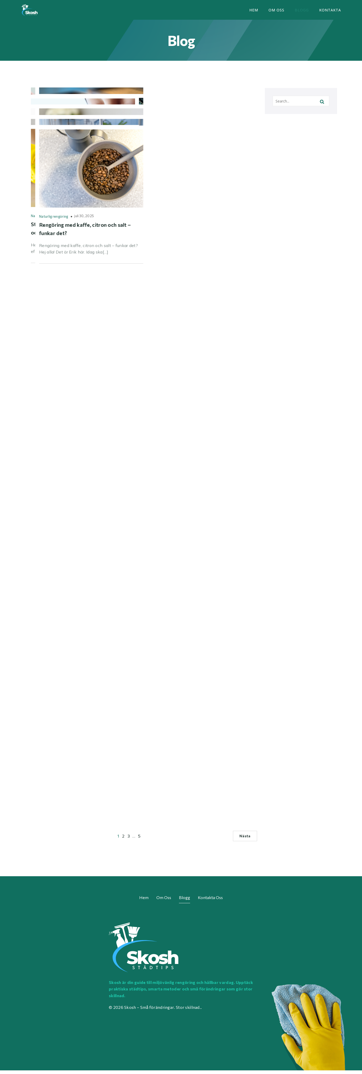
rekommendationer (163, 473)
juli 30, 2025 (192, 770)
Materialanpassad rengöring (169, 178)
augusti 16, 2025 (83, 622)
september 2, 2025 (207, 324)
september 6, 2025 (75, 177)
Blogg (302, 11)
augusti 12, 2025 (211, 622)
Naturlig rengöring (45, 762)
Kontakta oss (210, 900)
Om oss (276, 11)
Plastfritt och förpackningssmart (57, 473)
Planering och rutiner (47, 622)
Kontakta (330, 11)
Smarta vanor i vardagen (166, 325)
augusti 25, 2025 (103, 473)
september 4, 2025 (214, 177)
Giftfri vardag (42, 178)
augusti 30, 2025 (89, 333)
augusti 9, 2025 (78, 762)
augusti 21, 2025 (198, 473)
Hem (253, 11)
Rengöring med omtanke (50, 333)
